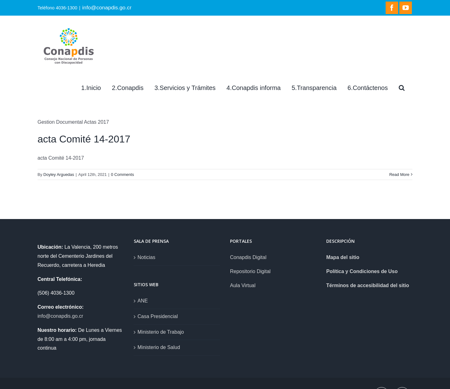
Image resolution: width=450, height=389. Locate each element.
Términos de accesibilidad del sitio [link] (367, 285)
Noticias (146, 257)
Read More (399, 174)
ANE (143, 300)
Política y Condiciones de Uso (362, 271)
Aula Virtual (243, 285)
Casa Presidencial (158, 316)
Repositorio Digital (250, 271)
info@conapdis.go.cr (107, 7)
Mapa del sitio (342, 257)
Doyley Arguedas (58, 174)
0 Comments (122, 174)
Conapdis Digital (248, 257)
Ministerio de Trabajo (161, 332)
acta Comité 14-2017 (84, 139)
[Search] (402, 88)
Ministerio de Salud (159, 347)
